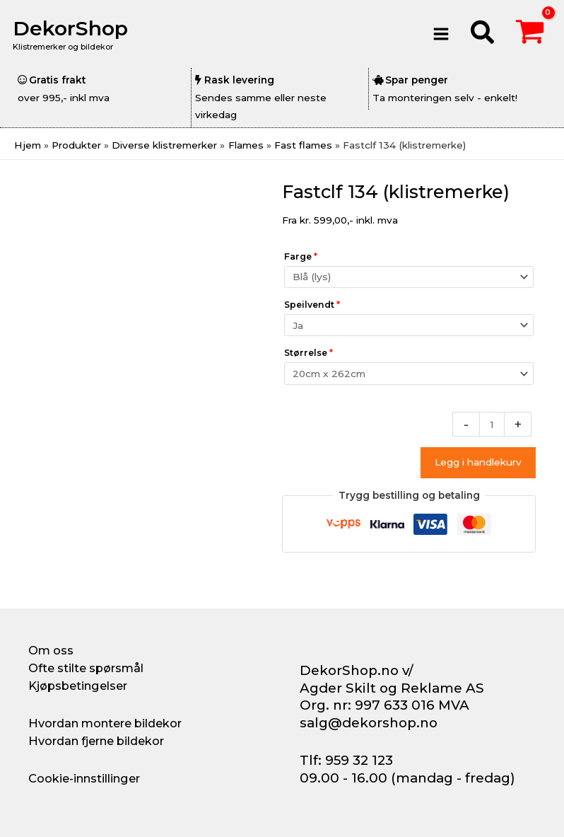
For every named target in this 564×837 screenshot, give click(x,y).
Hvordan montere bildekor (105, 723)
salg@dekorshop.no (368, 723)
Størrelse (308, 352)
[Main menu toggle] (441, 33)
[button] (483, 34)
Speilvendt (312, 304)
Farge (300, 256)
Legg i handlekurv (478, 462)
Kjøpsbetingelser (77, 686)
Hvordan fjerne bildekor (96, 741)
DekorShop (73, 28)
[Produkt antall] (492, 424)
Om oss (51, 650)
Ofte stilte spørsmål (85, 668)
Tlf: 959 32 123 (346, 760)
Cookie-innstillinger (84, 778)
